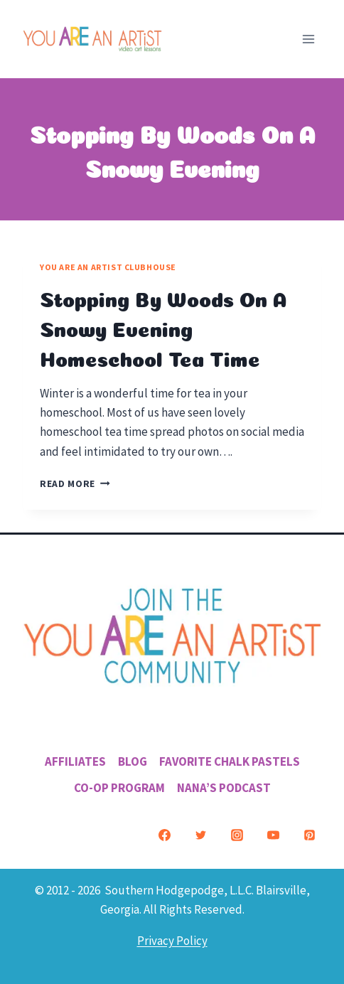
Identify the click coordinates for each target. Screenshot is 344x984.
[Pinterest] (309, 835)
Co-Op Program (119, 788)
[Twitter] (200, 835)
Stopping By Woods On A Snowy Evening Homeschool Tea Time (163, 327)
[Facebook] (164, 835)
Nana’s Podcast (224, 788)
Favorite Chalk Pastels (229, 761)
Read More (75, 484)
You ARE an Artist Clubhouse (108, 267)
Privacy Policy (172, 940)
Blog (132, 761)
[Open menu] (308, 39)
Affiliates (75, 761)
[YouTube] (273, 835)
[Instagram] (237, 835)
